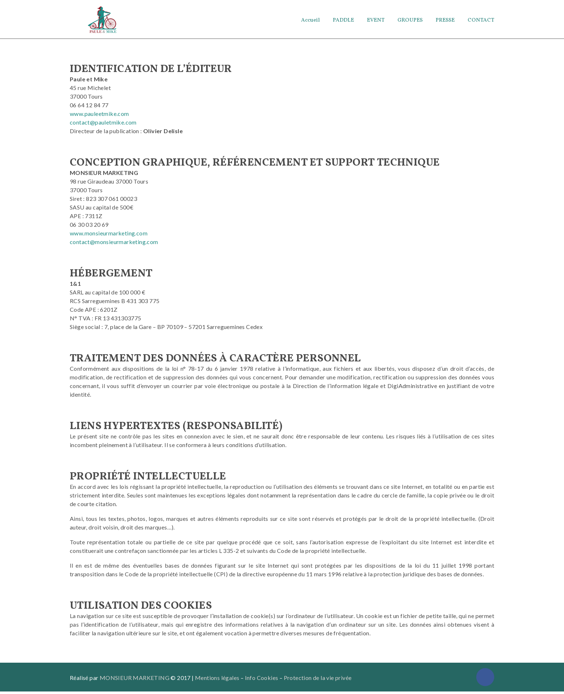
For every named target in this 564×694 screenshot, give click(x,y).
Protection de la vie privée (318, 680)
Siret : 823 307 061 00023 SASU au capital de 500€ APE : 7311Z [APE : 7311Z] (103, 210)
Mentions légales (217, 680)
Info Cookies (261, 680)
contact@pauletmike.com (103, 124)
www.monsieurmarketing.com (108, 235)
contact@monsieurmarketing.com (114, 244)
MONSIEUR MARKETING (134, 680)
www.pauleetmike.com (99, 116)
